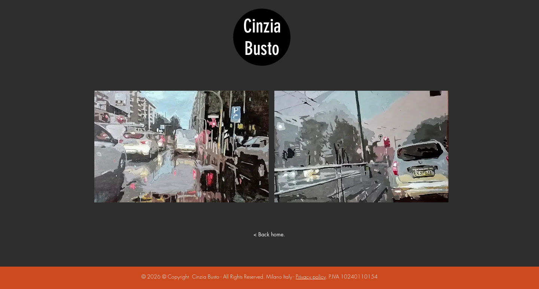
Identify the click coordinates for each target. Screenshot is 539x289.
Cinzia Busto (262, 37)
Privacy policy (311, 276)
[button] (181, 146)
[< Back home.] (269, 234)
